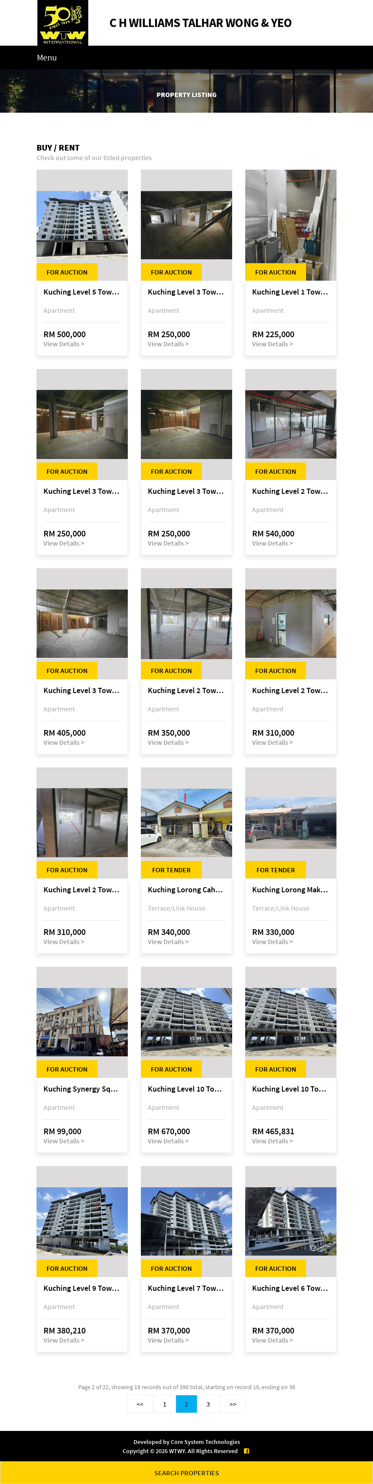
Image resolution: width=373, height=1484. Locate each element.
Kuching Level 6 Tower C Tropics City (291, 1288)
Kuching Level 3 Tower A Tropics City (186, 292)
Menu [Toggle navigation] (47, 57)
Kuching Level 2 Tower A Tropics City (291, 491)
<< (140, 1404)
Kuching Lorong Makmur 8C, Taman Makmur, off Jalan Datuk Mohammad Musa (291, 889)
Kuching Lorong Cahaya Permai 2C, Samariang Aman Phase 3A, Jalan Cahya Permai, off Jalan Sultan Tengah (186, 889)
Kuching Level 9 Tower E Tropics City (82, 1288)
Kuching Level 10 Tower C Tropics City (186, 1089)
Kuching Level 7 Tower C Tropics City (186, 1288)
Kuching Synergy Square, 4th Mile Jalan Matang (82, 1089)
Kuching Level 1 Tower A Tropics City (291, 292)
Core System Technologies (205, 1442)
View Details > (63, 343)
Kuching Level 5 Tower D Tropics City (82, 292)
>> (233, 1404)
